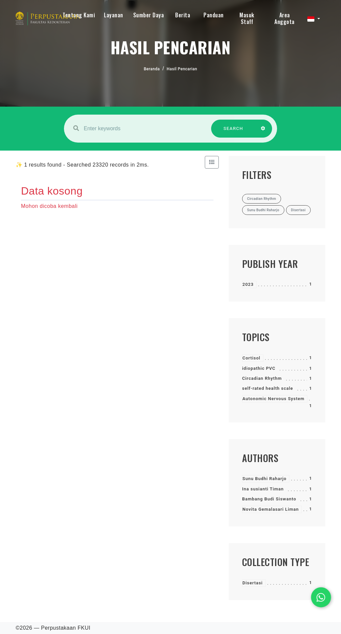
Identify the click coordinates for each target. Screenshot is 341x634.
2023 (248, 284)
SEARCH (233, 132)
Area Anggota (284, 18)
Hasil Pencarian (182, 69)
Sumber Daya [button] (148, 15)
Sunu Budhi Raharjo (264, 478)
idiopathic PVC (258, 368)
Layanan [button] (113, 15)
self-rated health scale (267, 388)
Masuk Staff (246, 18)
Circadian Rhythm (262, 378)
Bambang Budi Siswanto (269, 498)
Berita (182, 15)
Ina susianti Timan (263, 488)
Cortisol (251, 357)
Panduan (213, 15)
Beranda (152, 69)
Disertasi (252, 582)
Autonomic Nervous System (273, 398)
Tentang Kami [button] (79, 15)
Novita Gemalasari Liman (270, 509)
